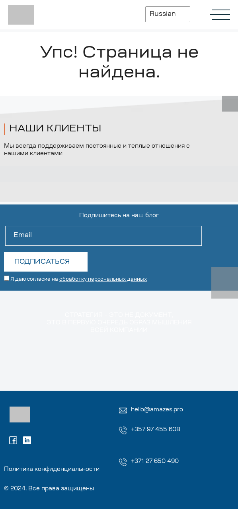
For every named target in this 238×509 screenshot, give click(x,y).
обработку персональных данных (103, 279)
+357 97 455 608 (155, 430)
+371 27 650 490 (155, 462)
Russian (163, 14)
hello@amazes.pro (157, 410)
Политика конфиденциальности (51, 469)
